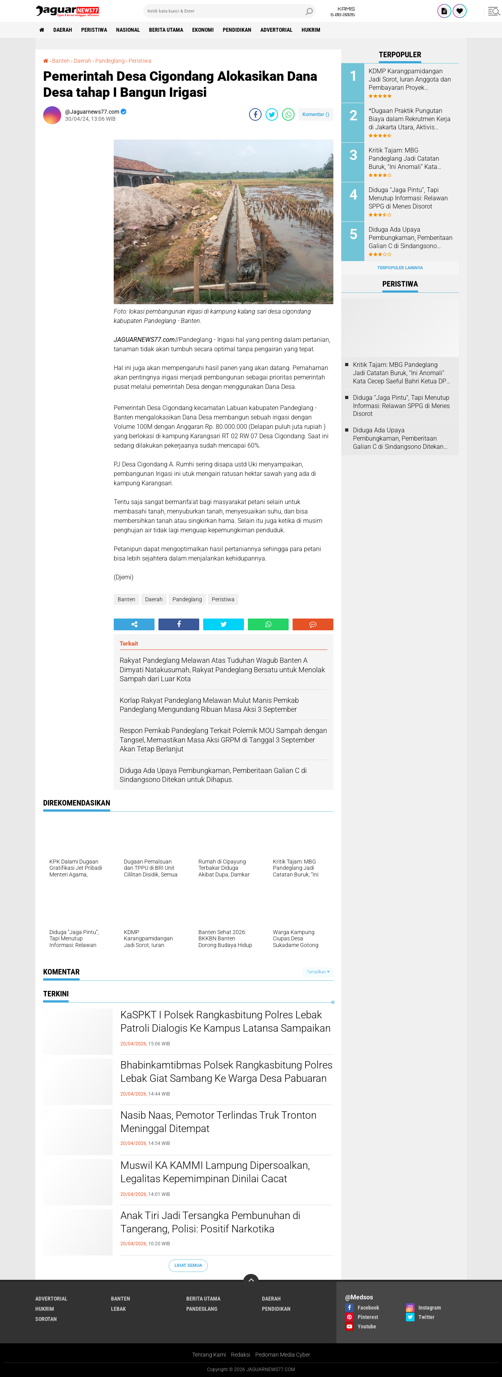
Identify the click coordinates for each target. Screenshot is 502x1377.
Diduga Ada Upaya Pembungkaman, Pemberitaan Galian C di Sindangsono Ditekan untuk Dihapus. (411, 238)
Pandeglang (187, 599)
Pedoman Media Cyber (282, 1355)
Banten (126, 599)
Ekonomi (203, 30)
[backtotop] (251, 1282)
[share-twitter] (272, 114)
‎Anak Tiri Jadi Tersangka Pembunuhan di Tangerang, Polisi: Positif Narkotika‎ (210, 1222)
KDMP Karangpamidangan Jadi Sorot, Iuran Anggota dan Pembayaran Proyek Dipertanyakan (410, 79)
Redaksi (240, 1355)
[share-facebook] (255, 114)
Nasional (128, 30)
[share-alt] (134, 624)
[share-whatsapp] (288, 114)
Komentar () (315, 114)
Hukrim (311, 30)
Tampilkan (318, 971)
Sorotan (46, 1319)
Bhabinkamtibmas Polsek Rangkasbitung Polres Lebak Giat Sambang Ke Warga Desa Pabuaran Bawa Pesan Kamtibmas (226, 1078)
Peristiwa (94, 30)
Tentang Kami (209, 1355)
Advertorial (276, 30)
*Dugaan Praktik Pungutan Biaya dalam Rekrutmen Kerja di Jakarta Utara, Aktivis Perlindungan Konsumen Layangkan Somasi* (410, 119)
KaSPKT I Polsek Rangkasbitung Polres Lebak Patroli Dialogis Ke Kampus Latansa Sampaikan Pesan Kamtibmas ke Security (225, 1028)
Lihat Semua (188, 1265)
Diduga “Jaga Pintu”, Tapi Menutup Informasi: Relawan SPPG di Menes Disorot (408, 198)
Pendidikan (237, 30)
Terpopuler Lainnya (400, 267)
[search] (229, 11)
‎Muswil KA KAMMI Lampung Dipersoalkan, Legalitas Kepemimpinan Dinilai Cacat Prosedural (215, 1178)
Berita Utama (166, 30)
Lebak (118, 1309)
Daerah (62, 30)
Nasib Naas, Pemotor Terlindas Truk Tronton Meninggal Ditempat (218, 1121)
